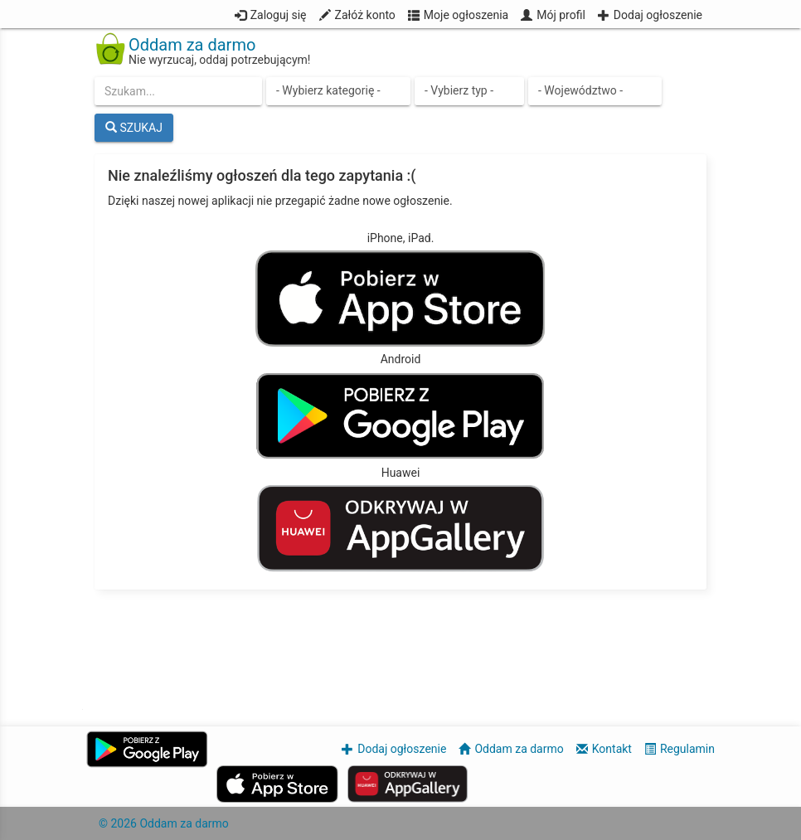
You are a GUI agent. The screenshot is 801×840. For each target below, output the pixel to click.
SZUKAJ (134, 127)
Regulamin (687, 748)
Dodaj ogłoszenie (658, 15)
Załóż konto (365, 15)
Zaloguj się (278, 15)
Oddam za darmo (518, 748)
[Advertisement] (400, 651)
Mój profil (560, 15)
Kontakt (612, 748)
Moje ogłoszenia (466, 15)
